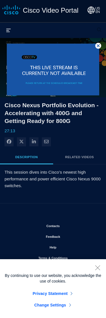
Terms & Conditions (67, 257)
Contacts (69, 225)
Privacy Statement (50, 295)
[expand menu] (8, 30)
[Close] (97, 269)
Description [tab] (26, 157)
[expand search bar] (99, 27)
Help (69, 246)
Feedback (69, 235)
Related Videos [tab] (79, 157)
